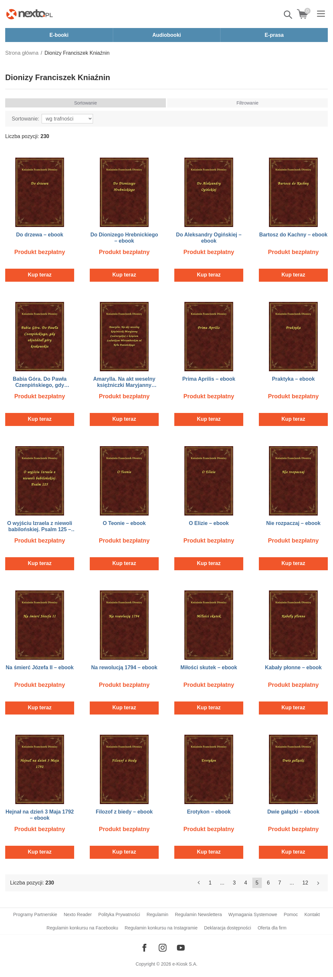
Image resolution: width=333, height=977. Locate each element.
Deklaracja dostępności (227, 927)
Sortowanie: (25, 118)
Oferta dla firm (272, 927)
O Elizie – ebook (209, 523)
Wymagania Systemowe (252, 914)
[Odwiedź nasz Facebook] (144, 947)
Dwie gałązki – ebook (293, 811)
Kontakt (312, 914)
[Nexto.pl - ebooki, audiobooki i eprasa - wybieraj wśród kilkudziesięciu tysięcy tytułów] (29, 14)
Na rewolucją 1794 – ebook (124, 667)
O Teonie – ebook (124, 523)
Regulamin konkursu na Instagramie (161, 927)
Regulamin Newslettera (198, 914)
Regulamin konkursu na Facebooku (82, 927)
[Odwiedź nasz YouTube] (181, 947)
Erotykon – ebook (209, 811)
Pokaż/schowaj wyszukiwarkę (288, 15)
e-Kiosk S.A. (184, 964)
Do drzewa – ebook (39, 234)
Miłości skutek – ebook (208, 667)
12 (305, 882)
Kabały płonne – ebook (293, 667)
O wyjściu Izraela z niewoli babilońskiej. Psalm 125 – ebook (39, 529)
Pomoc (291, 914)
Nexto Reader (78, 914)
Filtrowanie (247, 103)
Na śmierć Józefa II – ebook (40, 667)
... (222, 882)
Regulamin (157, 914)
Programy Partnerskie (35, 914)
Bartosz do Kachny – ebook (293, 234)
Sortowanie (85, 103)
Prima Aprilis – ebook (208, 379)
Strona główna (21, 53)
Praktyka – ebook (293, 379)
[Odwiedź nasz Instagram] (162, 947)
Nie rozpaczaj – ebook (293, 523)
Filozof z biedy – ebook (124, 811)
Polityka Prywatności (119, 914)
